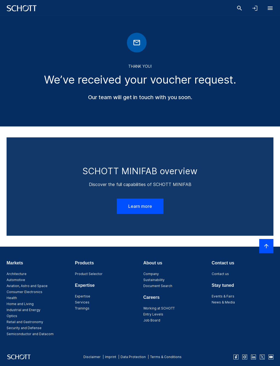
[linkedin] (253, 357)
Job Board (151, 320)
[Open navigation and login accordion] (255, 8)
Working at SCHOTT (159, 308)
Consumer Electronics (24, 292)
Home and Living (20, 304)
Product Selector (89, 274)
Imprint (110, 357)
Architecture (17, 274)
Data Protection (133, 357)
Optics (12, 316)
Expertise (82, 296)
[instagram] (244, 357)
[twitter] (262, 357)
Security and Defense (24, 328)
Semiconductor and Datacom (30, 334)
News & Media (223, 302)
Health (12, 298)
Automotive (16, 280)
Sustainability (154, 280)
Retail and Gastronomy (25, 322)
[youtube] (271, 357)
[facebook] (236, 357)
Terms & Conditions (166, 357)
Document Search (157, 286)
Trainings (82, 308)
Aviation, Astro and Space (27, 286)
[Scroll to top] (266, 246)
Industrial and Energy (23, 310)
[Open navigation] (270, 8)
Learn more (140, 206)
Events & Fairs (223, 296)
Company (151, 274)
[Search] (239, 8)
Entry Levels (153, 314)
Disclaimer (92, 357)
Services (82, 302)
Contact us (220, 274)
